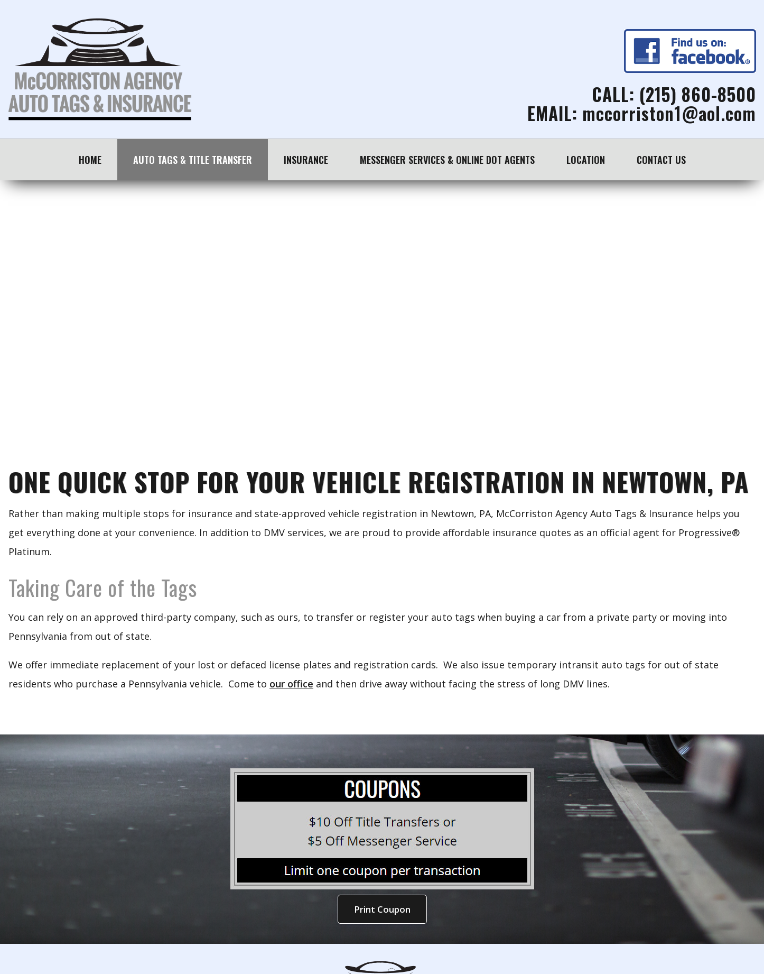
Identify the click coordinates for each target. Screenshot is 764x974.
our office (291, 683)
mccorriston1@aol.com (669, 113)
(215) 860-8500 (697, 94)
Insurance (306, 160)
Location (585, 160)
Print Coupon (382, 909)
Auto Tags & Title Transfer (192, 160)
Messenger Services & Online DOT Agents (447, 160)
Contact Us (661, 160)
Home (90, 160)
